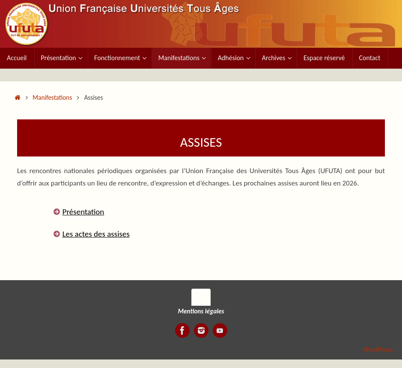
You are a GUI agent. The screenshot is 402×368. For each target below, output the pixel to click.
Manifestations (52, 97)
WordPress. (378, 349)
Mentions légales (201, 311)
